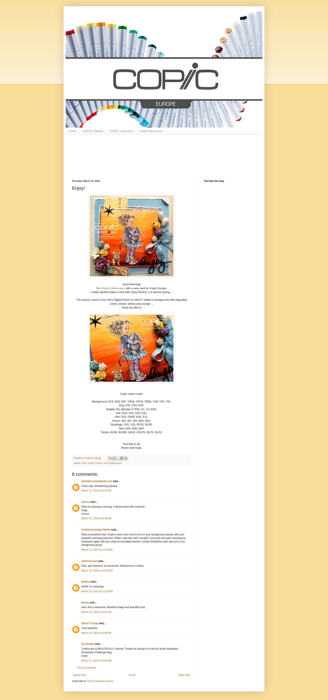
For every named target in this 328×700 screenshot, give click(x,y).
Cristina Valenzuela (112, 288)
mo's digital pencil (112, 463)
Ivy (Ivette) (87, 644)
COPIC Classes (93, 131)
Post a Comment (86, 667)
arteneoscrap (89, 561)
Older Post (184, 675)
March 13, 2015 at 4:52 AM (96, 612)
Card (84, 463)
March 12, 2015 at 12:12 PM (97, 591)
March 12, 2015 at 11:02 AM (97, 549)
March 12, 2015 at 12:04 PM (97, 570)
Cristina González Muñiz (95, 529)
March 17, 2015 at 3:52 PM (96, 660)
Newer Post (79, 675)
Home (72, 131)
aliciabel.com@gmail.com (96, 481)
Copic (91, 463)
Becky (85, 602)
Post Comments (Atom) (100, 681)
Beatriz (85, 581)
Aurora (85, 501)
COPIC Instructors (121, 131)
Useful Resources (151, 131)
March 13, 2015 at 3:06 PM (96, 632)
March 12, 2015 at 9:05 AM (96, 518)
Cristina (98, 463)
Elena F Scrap (89, 623)
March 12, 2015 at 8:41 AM (96, 490)
